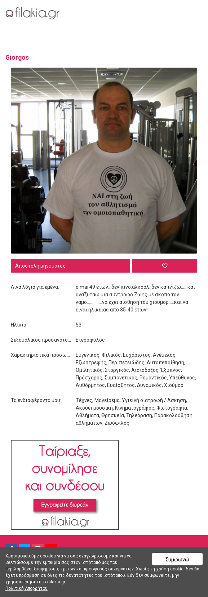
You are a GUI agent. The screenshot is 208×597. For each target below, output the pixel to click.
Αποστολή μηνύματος (40, 266)
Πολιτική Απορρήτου (26, 588)
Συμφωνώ (177, 559)
